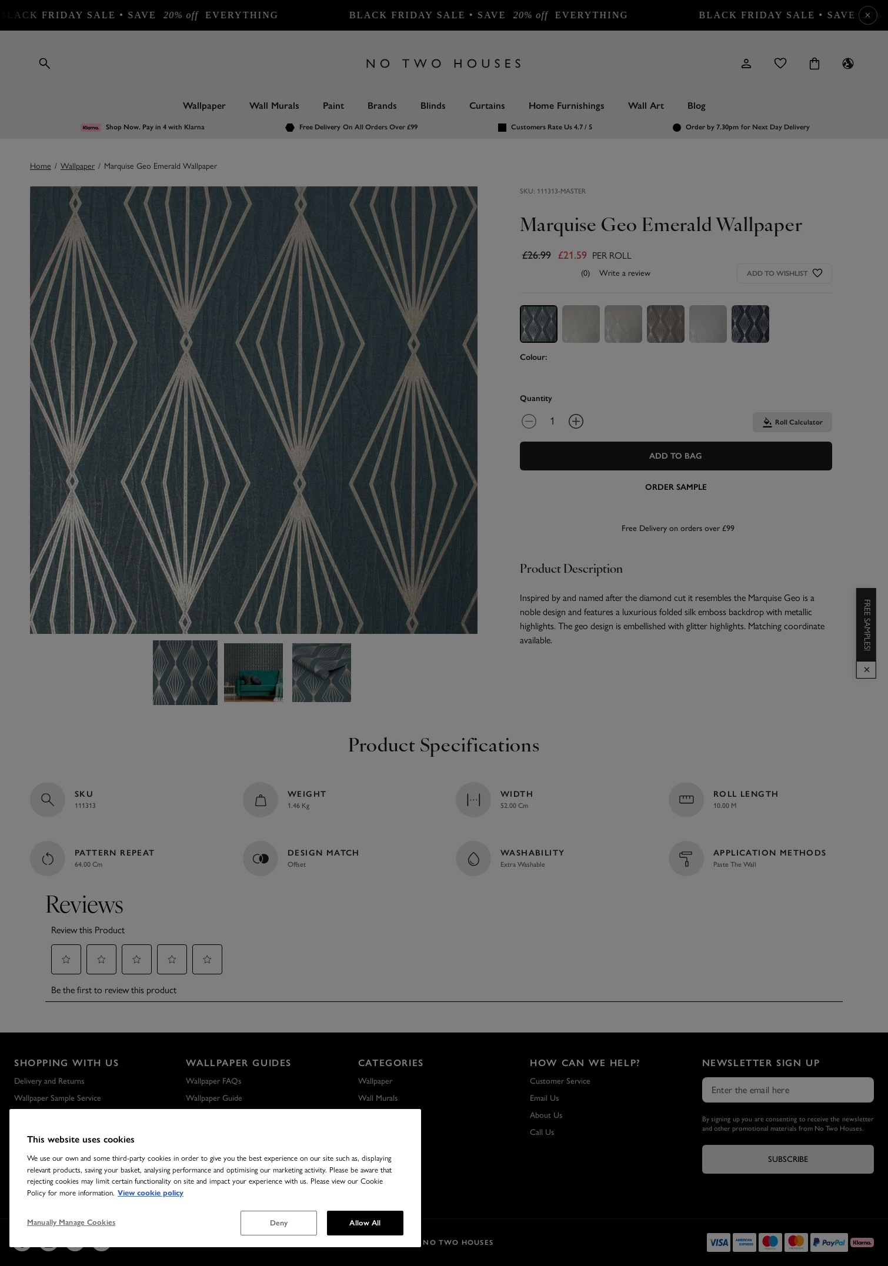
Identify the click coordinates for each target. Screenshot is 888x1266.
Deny (279, 1222)
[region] (215, 1178)
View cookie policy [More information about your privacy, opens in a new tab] (150, 1193)
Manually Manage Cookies (71, 1222)
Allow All (364, 1222)
